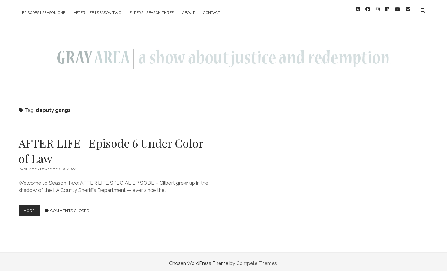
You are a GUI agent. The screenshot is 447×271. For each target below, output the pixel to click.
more (31, 208)
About (188, 13)
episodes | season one (43, 13)
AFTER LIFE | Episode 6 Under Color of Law (111, 147)
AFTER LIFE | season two (97, 13)
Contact (211, 13)
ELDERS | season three (152, 13)
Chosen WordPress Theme (198, 260)
